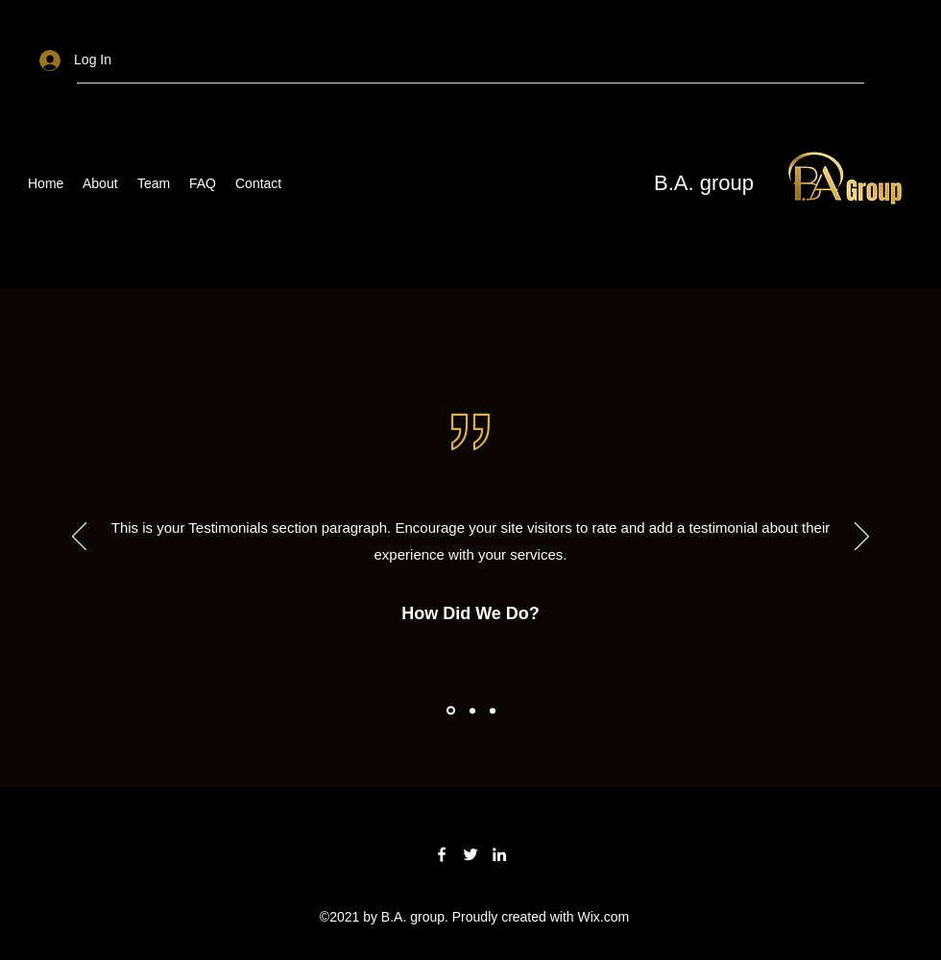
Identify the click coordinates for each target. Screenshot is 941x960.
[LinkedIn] (499, 854)
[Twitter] (470, 854)
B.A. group (704, 183)
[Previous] (79, 537)
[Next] (862, 537)
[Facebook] (441, 854)
